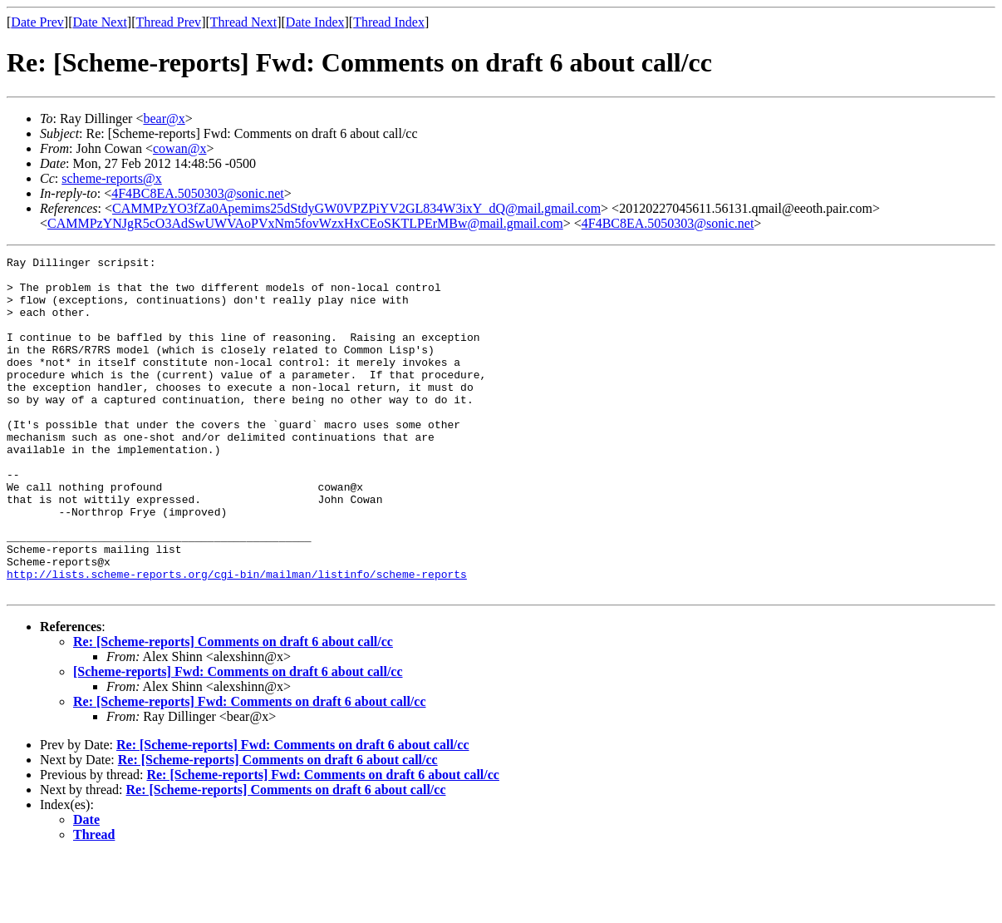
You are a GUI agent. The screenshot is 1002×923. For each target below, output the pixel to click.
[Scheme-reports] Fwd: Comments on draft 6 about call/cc (238, 739)
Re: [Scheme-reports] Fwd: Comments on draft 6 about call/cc (249, 769)
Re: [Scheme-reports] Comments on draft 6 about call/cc (233, 709)
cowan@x (180, 148)
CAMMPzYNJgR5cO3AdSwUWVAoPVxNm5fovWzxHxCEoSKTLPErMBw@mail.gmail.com (305, 223)
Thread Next (243, 22)
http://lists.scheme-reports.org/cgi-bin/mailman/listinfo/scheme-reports (237, 638)
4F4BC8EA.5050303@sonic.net (197, 193)
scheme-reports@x (111, 178)
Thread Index (389, 22)
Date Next (100, 22)
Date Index (315, 22)
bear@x (163, 118)
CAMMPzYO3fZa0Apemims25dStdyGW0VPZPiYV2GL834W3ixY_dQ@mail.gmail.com (356, 208)
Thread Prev (168, 22)
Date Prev (37, 22)
